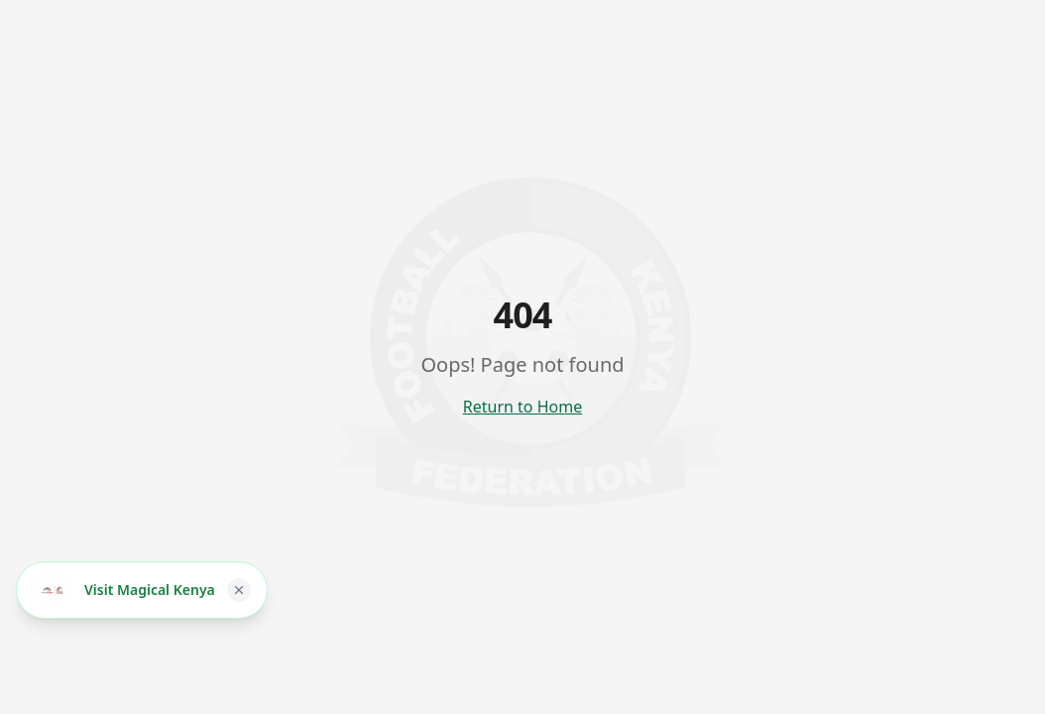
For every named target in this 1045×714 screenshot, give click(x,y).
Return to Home (522, 406)
